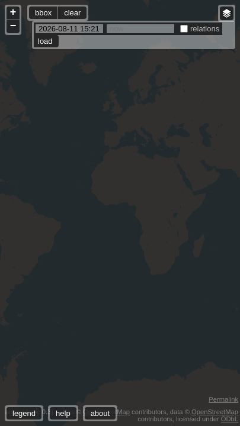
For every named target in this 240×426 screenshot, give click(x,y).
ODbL (229, 418)
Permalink (223, 399)
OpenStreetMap (214, 411)
